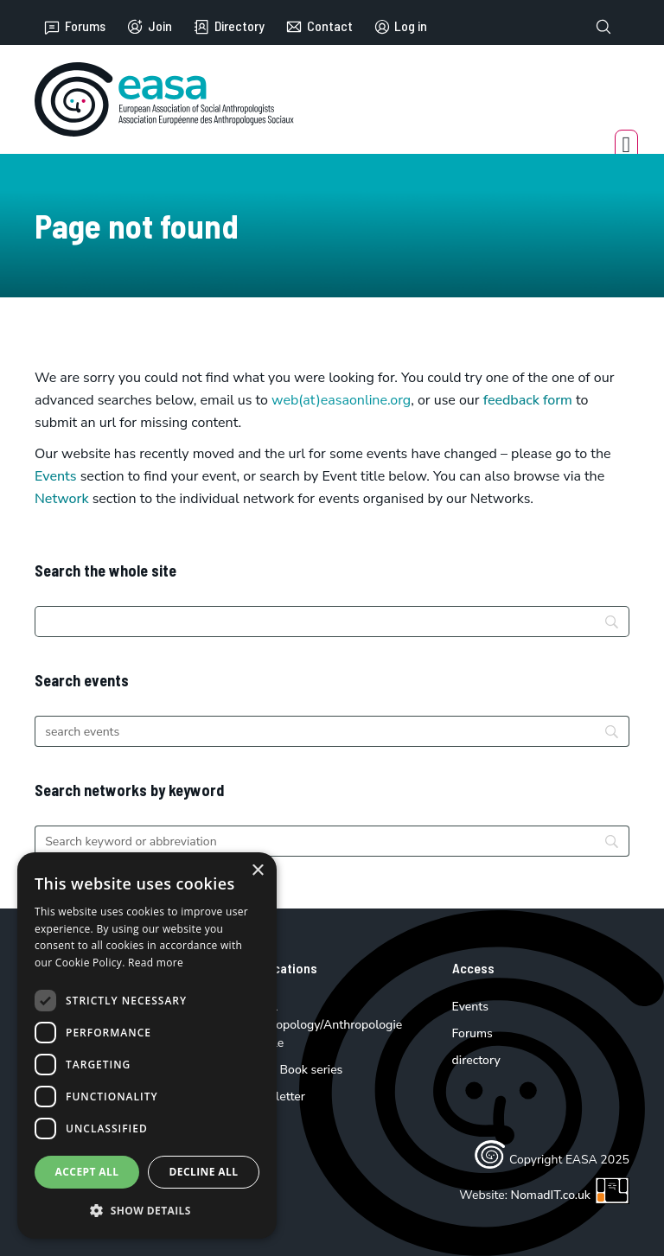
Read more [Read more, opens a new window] (155, 962)
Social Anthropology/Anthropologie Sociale (323, 1024)
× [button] (257, 870)
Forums (74, 26)
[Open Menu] (627, 145)
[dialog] (147, 1045)
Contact (319, 26)
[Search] (332, 621)
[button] (147, 1210)
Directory (229, 26)
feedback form (527, 400)
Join (149, 26)
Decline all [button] (204, 1171)
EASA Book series (294, 1070)
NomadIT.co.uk (570, 1195)
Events (56, 476)
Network (62, 498)
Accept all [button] (87, 1171)
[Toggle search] (603, 27)
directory (476, 1060)
